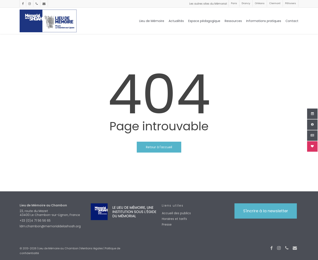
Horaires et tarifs (174, 219)
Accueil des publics (176, 213)
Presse (167, 224)
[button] (265, 211)
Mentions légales (91, 248)
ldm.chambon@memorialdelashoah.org (50, 226)
